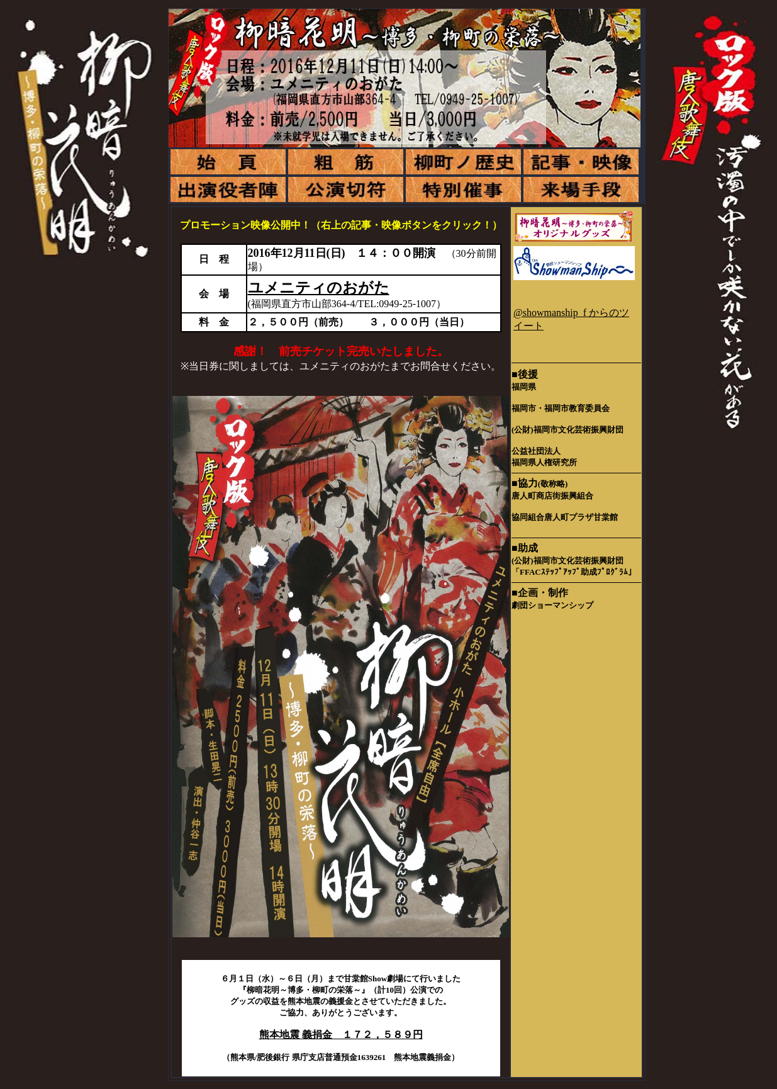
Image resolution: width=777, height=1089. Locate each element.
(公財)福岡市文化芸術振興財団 (567, 429)
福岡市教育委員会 (577, 408)
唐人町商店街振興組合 (552, 495)
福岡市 (523, 408)
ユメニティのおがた (318, 287)
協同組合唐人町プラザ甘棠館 (564, 517)
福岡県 (523, 387)
